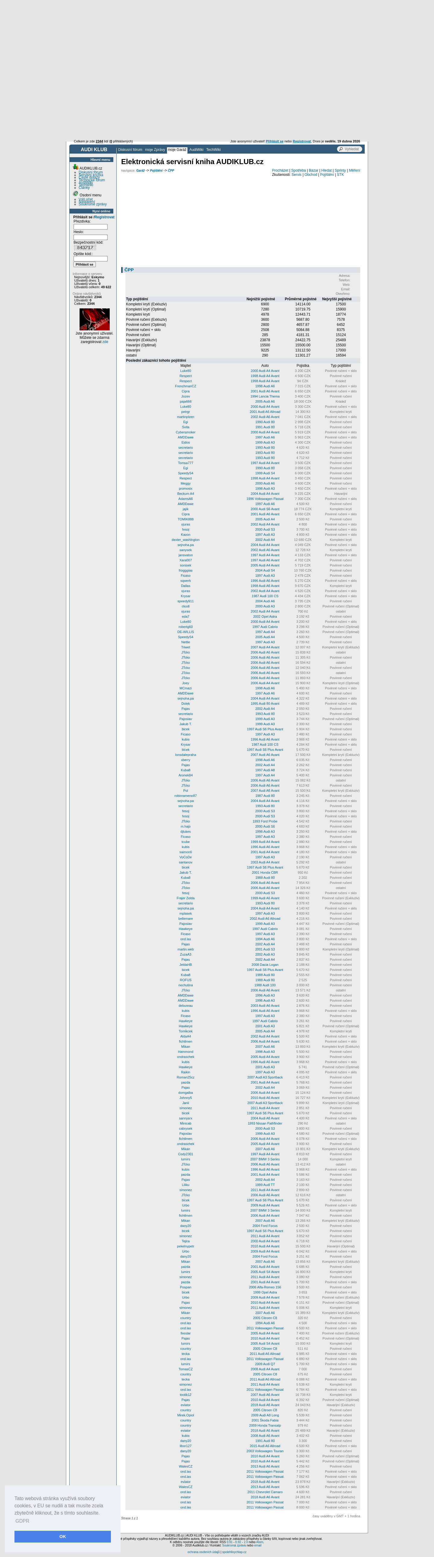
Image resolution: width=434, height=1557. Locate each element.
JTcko (185, 652)
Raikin (185, 1072)
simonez (185, 1108)
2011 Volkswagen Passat (265, 1328)
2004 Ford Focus (265, 1226)
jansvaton (185, 555)
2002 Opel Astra (265, 616)
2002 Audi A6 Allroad (265, 918)
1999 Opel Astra (265, 1292)
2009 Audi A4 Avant (265, 1205)
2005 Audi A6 (265, 401)
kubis (186, 739)
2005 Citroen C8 (265, 1318)
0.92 (238, 1542)
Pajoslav (185, 719)
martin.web (186, 949)
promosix (186, 488)
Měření (354, 170)
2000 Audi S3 (265, 529)
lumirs (185, 1159)
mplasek (185, 913)
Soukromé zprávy (93, 204)
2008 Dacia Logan (265, 964)
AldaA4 (185, 1036)
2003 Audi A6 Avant (265, 1005)
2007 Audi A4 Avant (265, 647)
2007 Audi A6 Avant (265, 755)
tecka (186, 1354)
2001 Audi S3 (265, 949)
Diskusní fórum (130, 150)
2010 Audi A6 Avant (265, 1098)
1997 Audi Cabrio (265, 627)
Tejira (186, 1241)
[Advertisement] (217, 45)
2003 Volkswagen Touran (265, 1451)
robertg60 (185, 627)
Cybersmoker (185, 432)
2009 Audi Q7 (265, 1364)
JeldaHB (185, 964)
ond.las (185, 939)
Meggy (185, 483)
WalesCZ (186, 1466)
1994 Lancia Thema (265, 396)
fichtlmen (185, 1041)
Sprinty (340, 170)
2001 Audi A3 (265, 1026)
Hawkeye (185, 929)
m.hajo (185, 826)
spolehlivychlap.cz (234, 1552)
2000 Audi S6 (265, 826)
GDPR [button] (22, 1521)
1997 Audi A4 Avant (265, 463)
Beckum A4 (185, 493)
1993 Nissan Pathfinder (265, 1123)
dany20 (185, 1226)
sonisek (185, 565)
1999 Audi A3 (265, 442)
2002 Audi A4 (265, 539)
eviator (185, 1405)
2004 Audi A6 (265, 601)
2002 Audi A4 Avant (265, 524)
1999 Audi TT (265, 1185)
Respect (186, 376)
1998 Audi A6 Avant (265, 586)
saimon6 (185, 852)
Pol (185, 790)
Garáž (140, 170)
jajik (185, 509)
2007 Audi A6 (265, 1046)
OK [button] (62, 1536)
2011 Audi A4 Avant (265, 1108)
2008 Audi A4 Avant (265, 1369)
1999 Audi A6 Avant (265, 898)
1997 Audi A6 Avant (265, 560)
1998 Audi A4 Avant (265, 376)
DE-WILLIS (185, 632)
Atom (259, 1542)
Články (84, 188)
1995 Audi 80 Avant (265, 703)
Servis (296, 175)
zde (105, 342)
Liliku (185, 1185)
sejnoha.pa (186, 545)
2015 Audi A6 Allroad (265, 1446)
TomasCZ (185, 1369)
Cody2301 (185, 1154)
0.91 (229, 1542)
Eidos (185, 442)
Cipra (186, 391)
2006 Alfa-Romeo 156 (265, 1287)
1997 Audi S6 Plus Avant (265, 729)
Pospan (185, 1287)
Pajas (185, 708)
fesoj (185, 529)
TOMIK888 (185, 519)
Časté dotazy (89, 177)
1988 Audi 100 (264, 985)
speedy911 (186, 601)
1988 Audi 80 (265, 877)
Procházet (280, 170)
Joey (185, 683)
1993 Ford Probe (265, 821)
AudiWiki (196, 150)
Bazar (313, 170)
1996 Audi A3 (265, 995)
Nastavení (87, 202)
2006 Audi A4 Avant (265, 683)
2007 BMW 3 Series (265, 1159)
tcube (186, 842)
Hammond (185, 1051)
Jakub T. (186, 724)
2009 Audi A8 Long (265, 1415)
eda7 (185, 616)
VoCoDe (185, 857)
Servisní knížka (91, 175)
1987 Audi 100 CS (265, 596)
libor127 (185, 1446)
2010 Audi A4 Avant (265, 1246)
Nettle (185, 642)
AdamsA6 (185, 499)
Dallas (185, 586)
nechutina (185, 985)
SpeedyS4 (185, 473)
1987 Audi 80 (265, 795)
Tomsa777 (185, 463)
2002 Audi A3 (265, 954)
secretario (185, 447)
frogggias (185, 570)
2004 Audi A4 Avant (265, 493)
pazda (185, 1082)
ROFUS (186, 980)
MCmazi (186, 688)
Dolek (185, 703)
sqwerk (186, 580)
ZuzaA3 (185, 954)
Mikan (185, 1046)
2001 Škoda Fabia (265, 1420)
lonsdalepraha (185, 755)
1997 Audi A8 (265, 770)
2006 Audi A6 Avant (265, 652)
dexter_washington (186, 539)
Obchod (310, 175)
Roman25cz (186, 1077)
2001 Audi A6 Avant (265, 391)
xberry (185, 760)
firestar (186, 1333)
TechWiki (213, 150)
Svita (185, 427)
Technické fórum (92, 180)
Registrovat (105, 217)
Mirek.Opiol (185, 1415)
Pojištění (156, 170)
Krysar (185, 596)
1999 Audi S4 (265, 473)
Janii (185, 1103)
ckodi (186, 606)
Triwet (185, 647)
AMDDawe (186, 437)
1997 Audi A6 (265, 437)
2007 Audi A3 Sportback (265, 1077)
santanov (186, 862)
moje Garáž (177, 150)
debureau (186, 1005)
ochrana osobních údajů (203, 1552)
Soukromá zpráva (234, 1545)
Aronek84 (185, 775)
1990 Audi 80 (265, 422)
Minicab (185, 1123)
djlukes (186, 831)
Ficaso (185, 575)
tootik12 (186, 1394)
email (257, 1545)
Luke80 (185, 371)
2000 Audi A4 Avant (265, 371)
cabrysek (185, 1128)
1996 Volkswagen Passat (265, 499)
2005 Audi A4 (265, 519)
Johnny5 (185, 1098)
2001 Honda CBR (265, 872)
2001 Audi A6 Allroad (265, 411)
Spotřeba (298, 170)
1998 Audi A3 (265, 488)
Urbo (185, 1205)
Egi (185, 422)
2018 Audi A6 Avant (265, 1405)
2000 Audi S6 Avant (265, 509)
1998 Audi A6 (265, 386)
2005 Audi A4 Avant (265, 565)
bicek (186, 729)
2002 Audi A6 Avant (265, 417)
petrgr (185, 411)
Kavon (185, 534)
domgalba (185, 1092)
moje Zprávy (155, 150)
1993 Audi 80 (265, 447)
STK (340, 175)
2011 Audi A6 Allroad (265, 1354)
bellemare (185, 918)
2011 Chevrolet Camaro (265, 1492)
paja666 (185, 401)
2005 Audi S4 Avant (265, 1272)
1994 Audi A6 (265, 939)
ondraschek (185, 1057)
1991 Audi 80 (265, 427)
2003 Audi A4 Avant (265, 862)
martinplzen (185, 417)
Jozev (185, 396)
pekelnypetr (185, 1246)
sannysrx (185, 1118)
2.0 (246, 1542)
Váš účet (86, 199)
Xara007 (185, 560)
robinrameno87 (186, 795)
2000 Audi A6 (265, 483)
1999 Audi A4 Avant (265, 842)
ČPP (171, 170)
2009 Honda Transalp (265, 1425)
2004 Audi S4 (265, 570)
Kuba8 (185, 770)
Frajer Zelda (185, 898)
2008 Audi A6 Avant (265, 1435)
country (185, 1318)
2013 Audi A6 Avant (265, 1466)
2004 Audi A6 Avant (265, 1118)
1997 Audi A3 (265, 534)
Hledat (326, 170)
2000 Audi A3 (265, 606)
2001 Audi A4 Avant (265, 852)
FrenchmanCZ (185, 386)
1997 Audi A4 (265, 632)
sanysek (186, 550)
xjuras (185, 524)
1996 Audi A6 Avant (265, 580)
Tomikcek (186, 1031)
